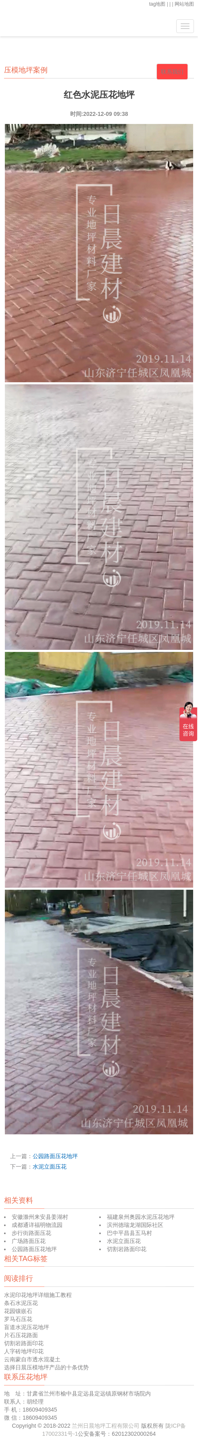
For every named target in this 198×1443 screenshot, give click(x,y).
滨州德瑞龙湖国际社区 (135, 1225)
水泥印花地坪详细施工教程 (38, 1295)
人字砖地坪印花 (24, 1351)
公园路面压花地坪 (55, 1156)
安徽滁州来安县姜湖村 (40, 1217)
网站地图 (184, 4)
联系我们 (172, 71)
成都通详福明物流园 (37, 1225)
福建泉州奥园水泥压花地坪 (141, 1217)
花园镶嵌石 (18, 1311)
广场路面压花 (29, 1241)
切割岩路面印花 (126, 1249)
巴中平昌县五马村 (129, 1233)
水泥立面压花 (50, 1166)
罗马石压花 (18, 1319)
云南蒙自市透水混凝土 (32, 1359)
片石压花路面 (21, 1335)
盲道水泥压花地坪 (26, 1327)
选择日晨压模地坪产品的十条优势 (46, 1367)
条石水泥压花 (21, 1303)
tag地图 (157, 4)
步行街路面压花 (31, 1233)
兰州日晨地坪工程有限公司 (106, 1425)
